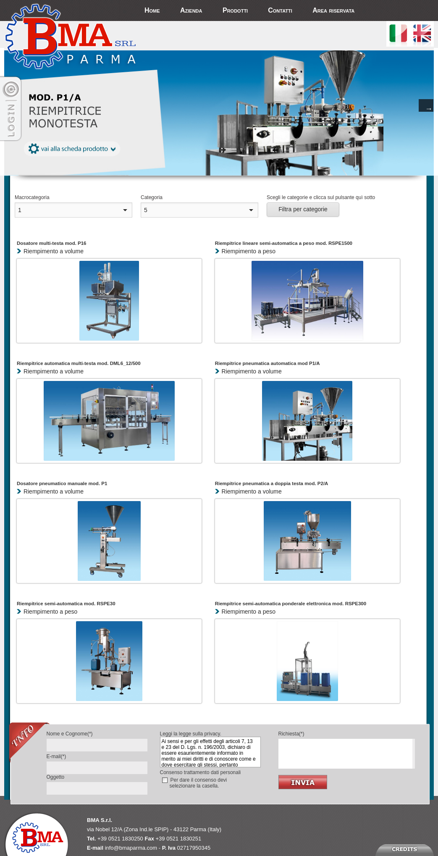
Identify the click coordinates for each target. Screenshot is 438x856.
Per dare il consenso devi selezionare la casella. (198, 783)
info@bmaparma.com (131, 848)
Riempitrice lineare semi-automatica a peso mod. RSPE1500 (283, 243)
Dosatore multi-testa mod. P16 (52, 243)
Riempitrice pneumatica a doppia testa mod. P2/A (271, 483)
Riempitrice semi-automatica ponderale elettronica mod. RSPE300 (290, 603)
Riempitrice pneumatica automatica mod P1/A (267, 363)
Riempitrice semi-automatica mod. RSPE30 (66, 603)
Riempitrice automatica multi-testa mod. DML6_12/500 (79, 363)
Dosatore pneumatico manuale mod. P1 (62, 483)
